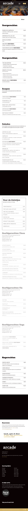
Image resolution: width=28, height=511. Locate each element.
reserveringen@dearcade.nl (7, 429)
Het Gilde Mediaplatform (17, 509)
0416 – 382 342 (13, 427)
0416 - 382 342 (14, 0)
